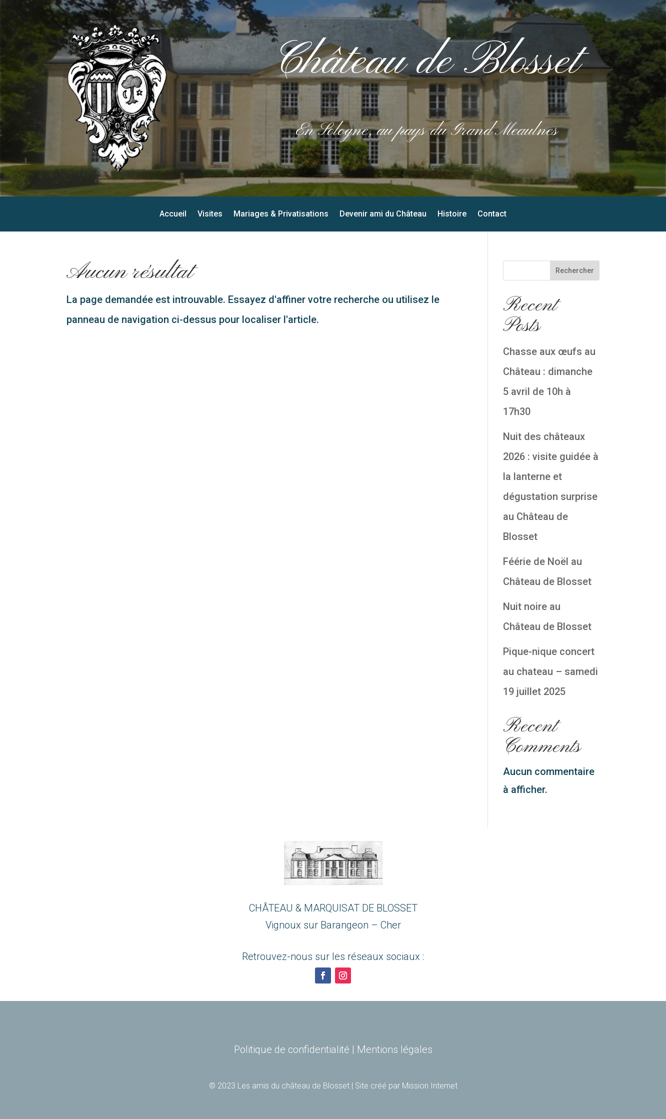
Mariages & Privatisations (281, 214)
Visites (210, 214)
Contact (492, 214)
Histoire (452, 214)
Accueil (173, 214)
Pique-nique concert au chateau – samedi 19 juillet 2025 (550, 672)
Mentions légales (394, 1050)
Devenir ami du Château (383, 214)
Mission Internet (430, 1085)
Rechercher (575, 270)
